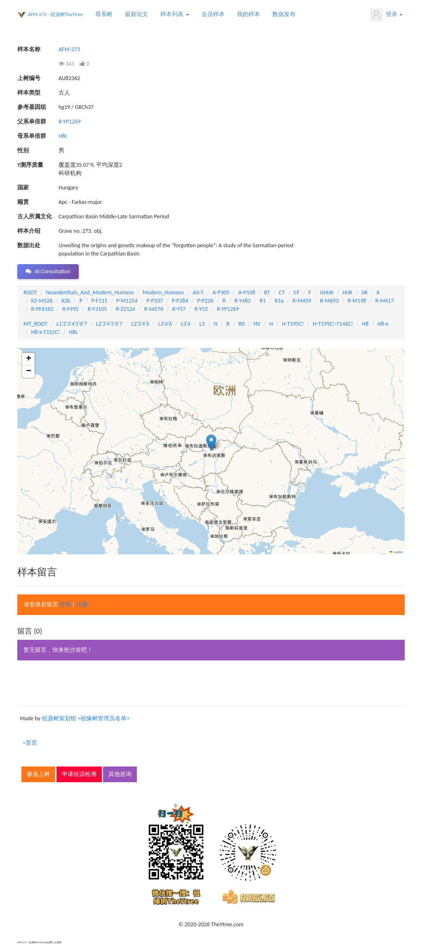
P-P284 (180, 300)
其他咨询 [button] (119, 774)
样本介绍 (28, 230)
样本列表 (174, 14)
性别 (23, 150)
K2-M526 (42, 300)
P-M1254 (126, 300)
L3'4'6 (165, 323)
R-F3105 (97, 308)
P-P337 (155, 300)
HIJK (347, 292)
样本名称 (28, 49)
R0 (242, 323)
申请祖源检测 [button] (79, 774)
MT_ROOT (35, 323)
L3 (202, 323)
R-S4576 (154, 308)
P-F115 (99, 300)
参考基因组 (31, 107)
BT (267, 292)
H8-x (382, 323)
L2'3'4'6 (140, 323)
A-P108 (246, 292)
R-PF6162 (42, 308)
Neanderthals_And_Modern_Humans (90, 292)
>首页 (30, 742)
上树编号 (28, 78)
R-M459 (302, 300)
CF (297, 292)
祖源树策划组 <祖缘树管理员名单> (85, 718)
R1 (263, 300)
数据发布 (283, 14)
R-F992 (70, 308)
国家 (23, 187)
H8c (63, 136)
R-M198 (356, 300)
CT (282, 292)
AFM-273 (69, 49)
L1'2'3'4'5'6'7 (71, 323)
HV (256, 323)
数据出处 (28, 245)
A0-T (198, 292)
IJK (364, 292)
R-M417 (384, 300)
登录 (386, 15)
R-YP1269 (70, 121)
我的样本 (248, 14)
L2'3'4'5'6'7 (109, 323)
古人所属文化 (34, 216)
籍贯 (23, 202)
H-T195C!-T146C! (333, 323)
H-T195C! (293, 323)
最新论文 (136, 14)
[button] (211, 442)
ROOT (30, 292)
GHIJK (327, 292)
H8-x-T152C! (45, 332)
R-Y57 (178, 308)
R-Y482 (242, 300)
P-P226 (205, 300)
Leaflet (396, 552)
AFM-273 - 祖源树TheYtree (55, 14)
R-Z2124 (125, 308)
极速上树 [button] (38, 774)
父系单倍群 (31, 121)
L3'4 (185, 323)
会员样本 (213, 14)
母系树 (104, 14)
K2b (65, 300)
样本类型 (28, 92)
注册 (82, 604)
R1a (279, 300)
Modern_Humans (163, 292)
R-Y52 (201, 308)
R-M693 (329, 300)
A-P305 (221, 292)
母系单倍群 (31, 136)
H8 (365, 323)
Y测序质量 (30, 164)
